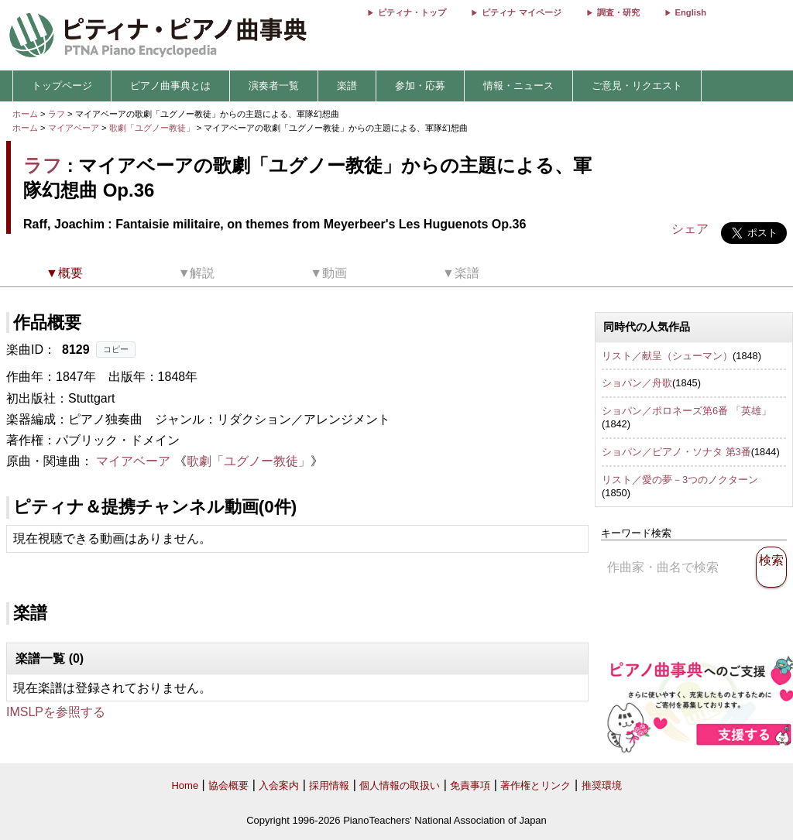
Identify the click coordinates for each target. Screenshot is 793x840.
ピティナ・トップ (412, 12)
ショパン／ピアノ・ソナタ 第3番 (676, 452)
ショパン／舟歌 (637, 383)
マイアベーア (73, 127)
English (690, 12)
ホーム (25, 113)
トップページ (62, 85)
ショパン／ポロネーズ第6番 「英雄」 (686, 411)
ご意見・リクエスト (637, 85)
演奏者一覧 (274, 85)
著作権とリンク (535, 785)
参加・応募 (420, 85)
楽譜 (347, 85)
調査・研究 (618, 12)
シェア (690, 228)
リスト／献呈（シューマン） (667, 356)
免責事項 (470, 785)
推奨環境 (602, 785)
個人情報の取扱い (399, 785)
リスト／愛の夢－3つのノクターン (680, 479)
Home (184, 785)
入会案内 (279, 785)
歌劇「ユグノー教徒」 (153, 127)
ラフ (56, 113)
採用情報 (329, 785)
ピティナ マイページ (521, 12)
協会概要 (228, 785)
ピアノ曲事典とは (170, 85)
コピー (116, 349)
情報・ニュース (518, 85)
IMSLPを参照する (55, 711)
